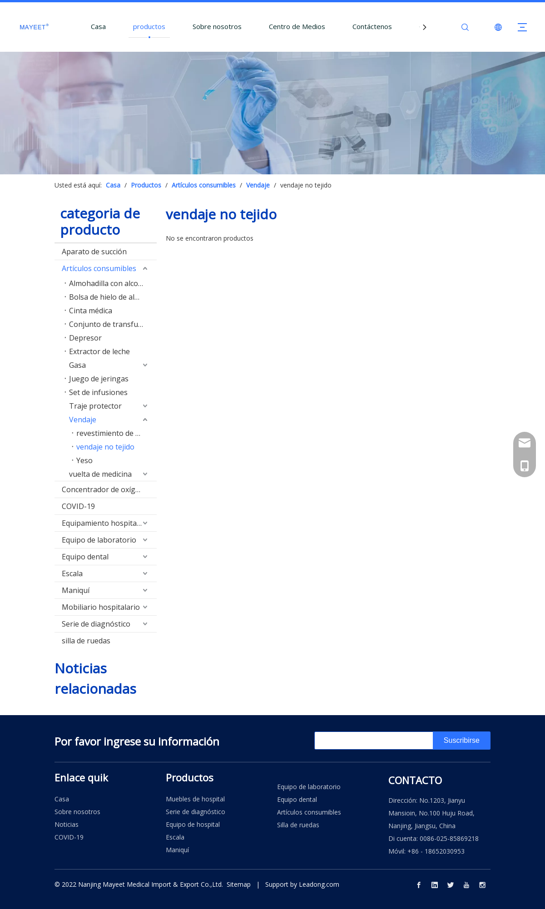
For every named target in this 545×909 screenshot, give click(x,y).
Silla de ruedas (298, 824)
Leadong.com (319, 884)
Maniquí (75, 590)
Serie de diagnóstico (96, 624)
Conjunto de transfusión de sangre (113, 324)
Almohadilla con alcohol (109, 283)
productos (149, 26)
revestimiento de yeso (113, 433)
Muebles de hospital (195, 799)
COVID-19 (78, 506)
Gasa (77, 365)
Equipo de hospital (193, 824)
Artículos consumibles (99, 268)
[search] (350, 740)
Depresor (85, 338)
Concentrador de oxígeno (105, 489)
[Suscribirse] (461, 740)
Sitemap (239, 884)
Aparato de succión (94, 252)
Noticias (66, 824)
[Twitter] (450, 885)
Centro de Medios (297, 26)
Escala (72, 573)
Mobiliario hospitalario (101, 607)
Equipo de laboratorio (99, 540)
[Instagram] (482, 885)
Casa (98, 26)
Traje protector (95, 406)
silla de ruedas (86, 641)
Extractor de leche (99, 351)
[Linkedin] (435, 885)
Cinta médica (90, 311)
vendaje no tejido (105, 447)
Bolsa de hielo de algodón (113, 297)
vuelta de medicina (100, 474)
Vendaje (82, 420)
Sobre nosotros (217, 26)
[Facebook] (419, 885)
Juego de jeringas (99, 379)
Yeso (84, 460)
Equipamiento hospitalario (107, 523)
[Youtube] (466, 885)
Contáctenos (372, 26)
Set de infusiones (98, 392)
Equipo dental (85, 557)
